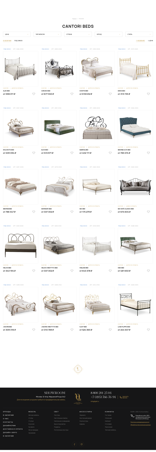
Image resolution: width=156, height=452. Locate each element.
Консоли (31, 426)
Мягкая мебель (34, 417)
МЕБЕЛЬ (32, 414)
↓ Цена (150, 40)
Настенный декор (86, 420)
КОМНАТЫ (109, 414)
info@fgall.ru (96, 403)
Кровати (31, 429)
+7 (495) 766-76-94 (103, 399)
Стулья (31, 423)
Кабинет (108, 423)
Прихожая (108, 429)
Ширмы (82, 426)
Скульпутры (84, 423)
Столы (31, 420)
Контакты (8, 424)
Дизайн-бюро (10, 434)
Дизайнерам (9, 428)
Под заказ (18, 41)
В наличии (7, 41)
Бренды (7, 414)
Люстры (57, 417)
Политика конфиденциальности (140, 424)
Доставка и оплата (13, 431)
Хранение (32, 435)
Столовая (108, 426)
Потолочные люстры (61, 432)
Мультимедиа (33, 432)
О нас (6, 421)
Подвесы (57, 429)
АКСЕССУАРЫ (86, 414)
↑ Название (140, 40)
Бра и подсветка (59, 426)
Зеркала (82, 417)
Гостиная (108, 417)
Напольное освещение (62, 423)
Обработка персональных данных (141, 427)
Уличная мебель (110, 432)
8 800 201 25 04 (101, 395)
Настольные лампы (61, 420)
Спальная (108, 420)
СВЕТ (56, 414)
